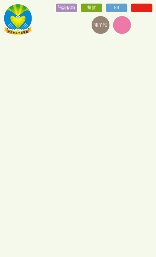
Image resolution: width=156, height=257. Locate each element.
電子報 (100, 24)
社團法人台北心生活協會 (18, 20)
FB (117, 7)
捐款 (91, 7)
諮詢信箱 (66, 7)
